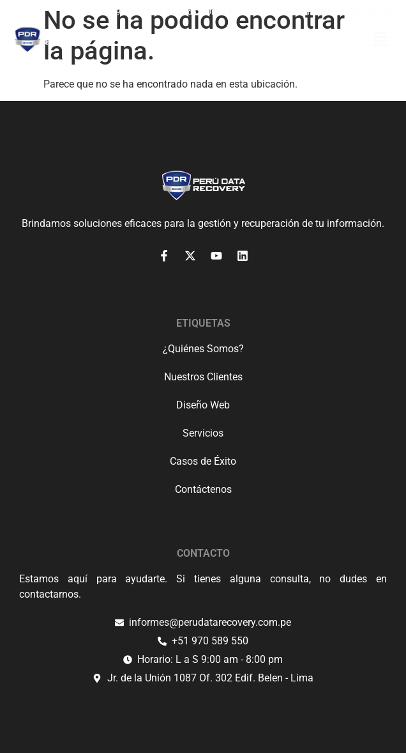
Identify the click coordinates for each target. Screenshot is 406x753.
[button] (380, 40)
